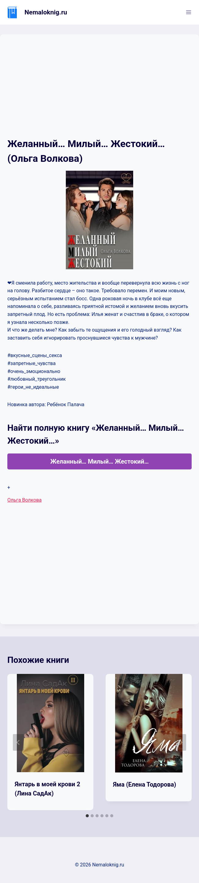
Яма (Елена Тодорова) (144, 784)
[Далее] (180, 742)
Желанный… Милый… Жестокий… (99, 461)
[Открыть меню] (188, 12)
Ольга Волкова (24, 500)
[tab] (87, 815)
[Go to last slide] (18, 742)
